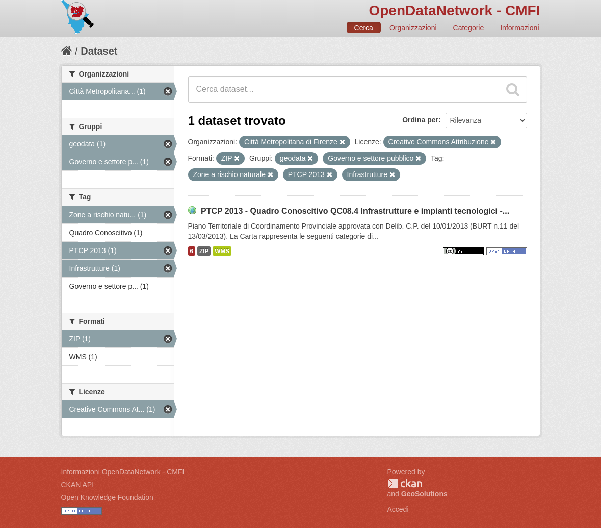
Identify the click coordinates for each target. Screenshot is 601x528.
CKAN (404, 483)
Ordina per (420, 120)
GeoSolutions (424, 494)
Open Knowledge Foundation (107, 497)
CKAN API (77, 485)
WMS (222, 251)
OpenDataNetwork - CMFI (454, 10)
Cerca (363, 27)
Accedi (398, 509)
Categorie (468, 27)
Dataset (99, 51)
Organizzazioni (413, 27)
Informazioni (519, 27)
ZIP (203, 251)
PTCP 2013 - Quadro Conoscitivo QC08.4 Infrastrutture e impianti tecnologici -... (355, 211)
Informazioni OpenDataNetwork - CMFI (123, 472)
